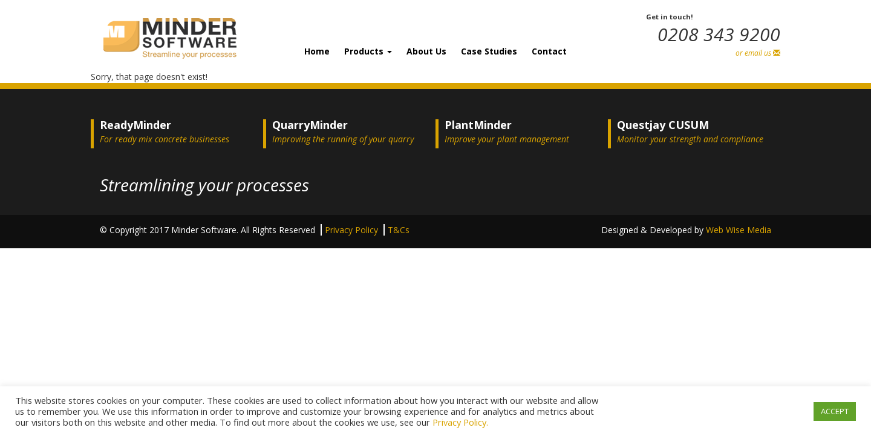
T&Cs (398, 230)
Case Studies (489, 51)
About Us (426, 51)
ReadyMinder (135, 124)
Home (317, 51)
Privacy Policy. (460, 422)
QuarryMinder (310, 124)
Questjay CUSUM (663, 124)
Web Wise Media (738, 230)
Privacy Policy (352, 230)
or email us (758, 53)
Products (368, 51)
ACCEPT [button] (835, 411)
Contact (549, 51)
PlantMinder (478, 124)
